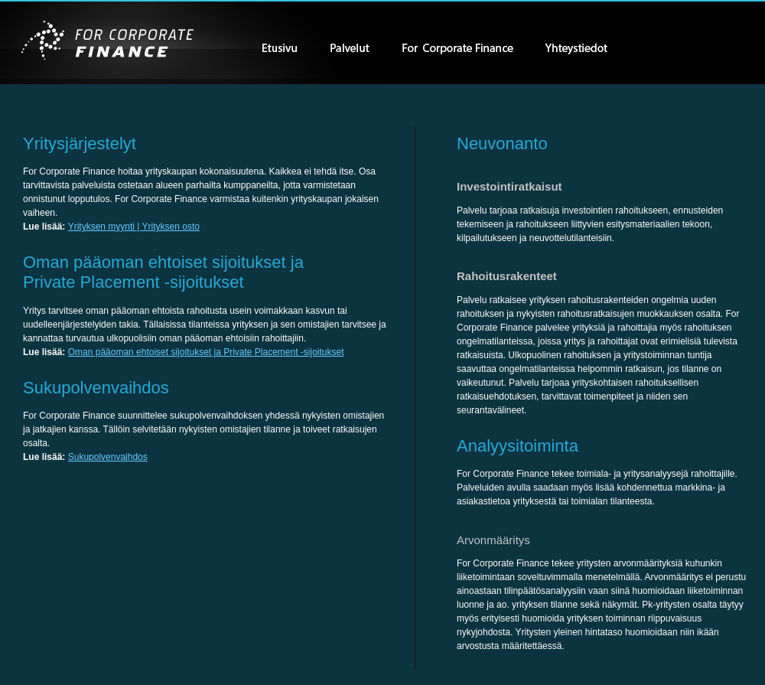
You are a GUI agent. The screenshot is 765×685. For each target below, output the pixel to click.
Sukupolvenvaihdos (108, 457)
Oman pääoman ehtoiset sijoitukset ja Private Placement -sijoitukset (206, 352)
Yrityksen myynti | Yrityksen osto (134, 226)
